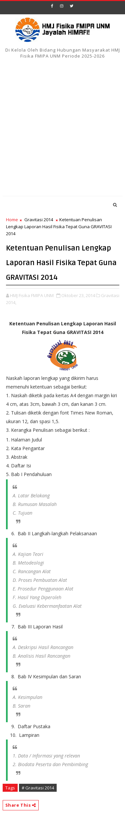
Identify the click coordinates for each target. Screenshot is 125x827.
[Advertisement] (62, 128)
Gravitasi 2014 (38, 220)
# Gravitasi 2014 (38, 788)
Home (12, 220)
